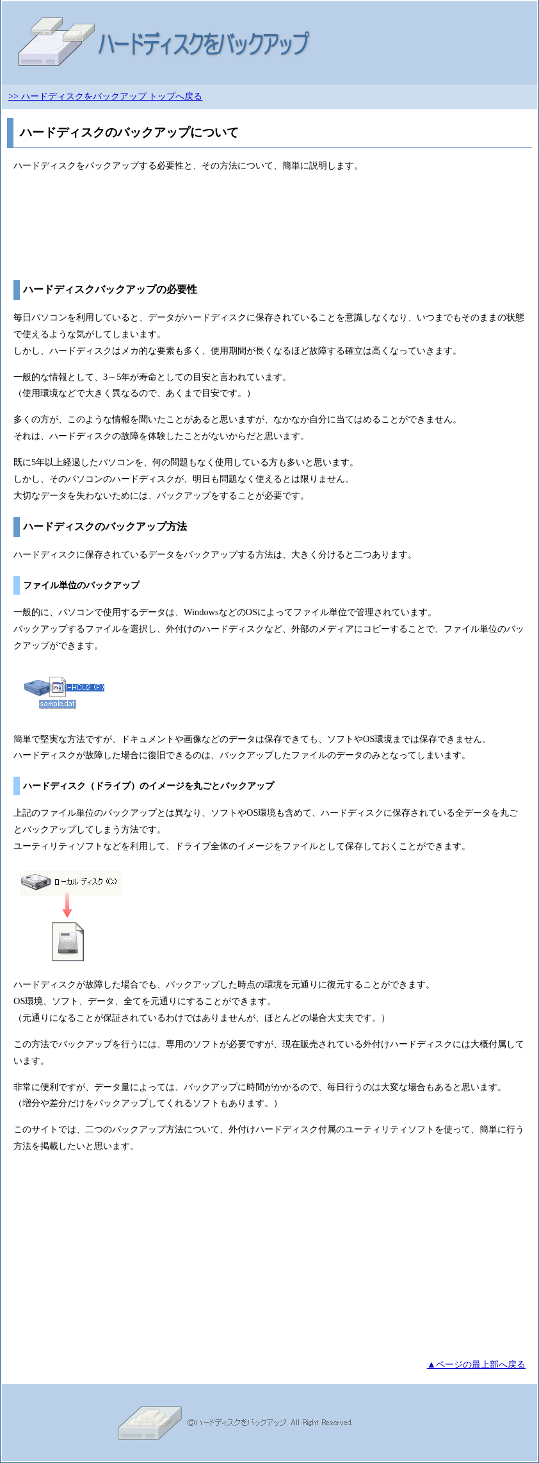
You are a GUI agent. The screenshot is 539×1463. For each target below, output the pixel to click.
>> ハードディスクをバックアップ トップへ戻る (105, 96)
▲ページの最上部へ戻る (476, 1364)
